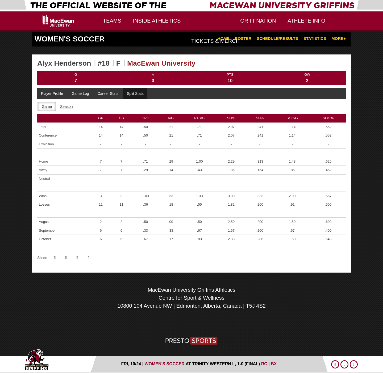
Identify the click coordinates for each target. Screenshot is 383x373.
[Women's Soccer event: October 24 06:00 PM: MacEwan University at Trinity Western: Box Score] (274, 364)
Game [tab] (47, 106)
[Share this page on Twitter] (66, 258)
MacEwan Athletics (55, 359)
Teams (112, 21)
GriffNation (258, 21)
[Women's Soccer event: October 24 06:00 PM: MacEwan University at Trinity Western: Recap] (265, 364)
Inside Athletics (157, 21)
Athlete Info (306, 21)
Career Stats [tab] (107, 93)
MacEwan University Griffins (191, 23)
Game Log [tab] (80, 93)
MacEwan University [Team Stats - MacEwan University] (161, 63)
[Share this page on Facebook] (54, 258)
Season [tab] (66, 106)
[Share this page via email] (77, 258)
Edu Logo (58, 21)
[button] (88, 258)
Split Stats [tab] (135, 93)
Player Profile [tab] (52, 93)
